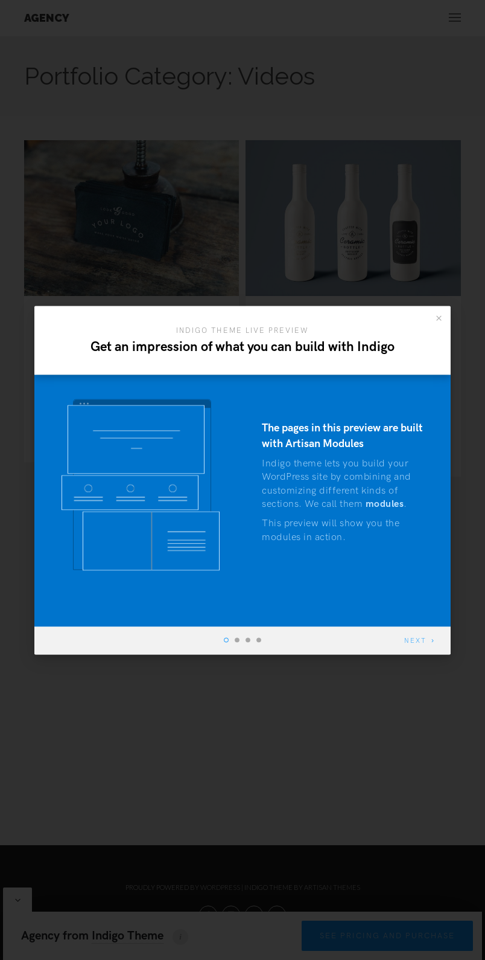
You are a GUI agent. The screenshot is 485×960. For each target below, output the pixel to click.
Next (415, 641)
